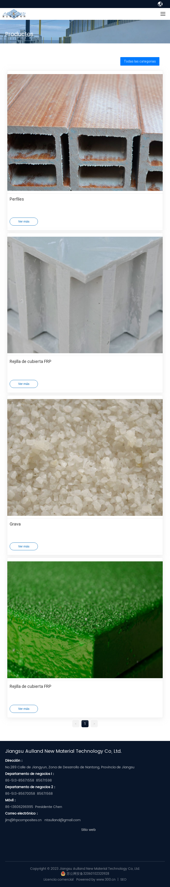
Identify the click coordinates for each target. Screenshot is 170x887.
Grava (15, 524)
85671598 (44, 780)
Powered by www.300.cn (96, 879)
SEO (123, 879)
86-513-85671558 (19, 780)
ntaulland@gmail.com (63, 820)
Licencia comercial (58, 879)
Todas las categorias (140, 61)
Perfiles (17, 199)
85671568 (45, 793)
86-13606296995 (19, 807)
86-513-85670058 (20, 793)
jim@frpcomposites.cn (23, 820)
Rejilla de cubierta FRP (30, 361)
